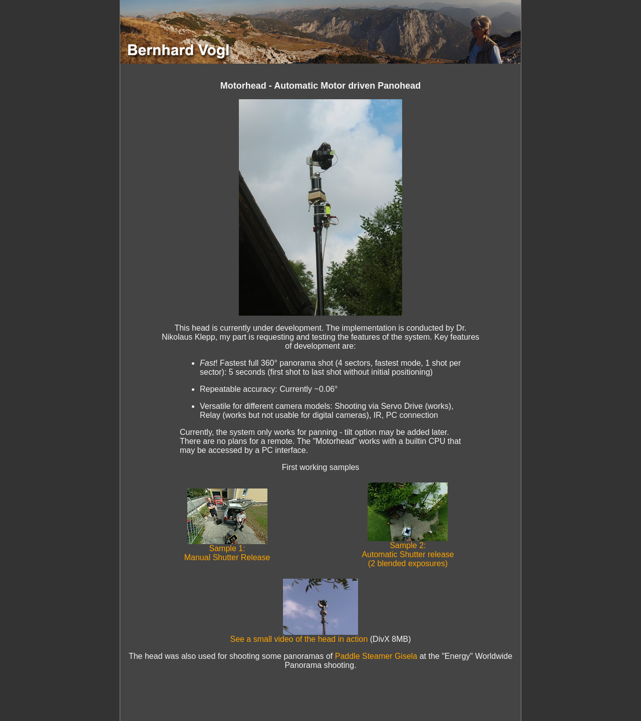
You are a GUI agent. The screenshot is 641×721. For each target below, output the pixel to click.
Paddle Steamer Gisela (376, 656)
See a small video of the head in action (299, 635)
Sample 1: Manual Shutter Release (227, 549)
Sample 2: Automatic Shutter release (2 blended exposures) (408, 551)
